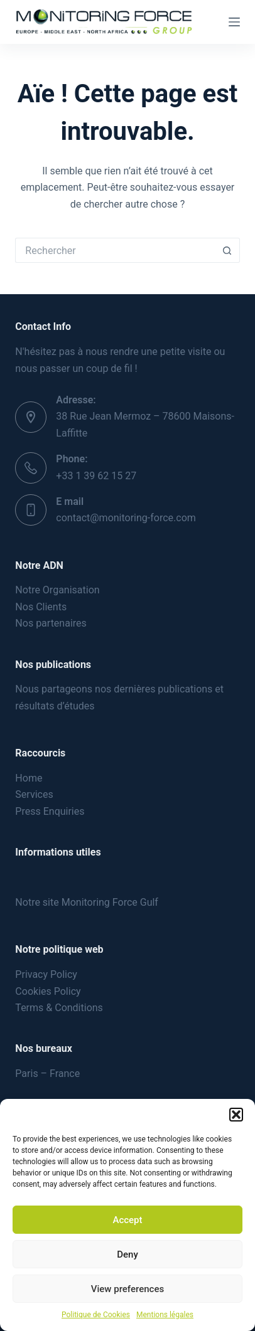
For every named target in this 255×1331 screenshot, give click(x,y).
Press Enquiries (49, 811)
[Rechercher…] (114, 250)
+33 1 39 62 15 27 (96, 476)
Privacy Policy (46, 974)
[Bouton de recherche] (227, 250)
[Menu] (234, 22)
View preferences (127, 1289)
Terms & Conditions (59, 1008)
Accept (127, 1220)
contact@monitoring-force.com (125, 518)
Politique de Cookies (96, 1314)
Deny (127, 1254)
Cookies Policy (47, 991)
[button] (236, 1114)
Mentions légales (164, 1314)
